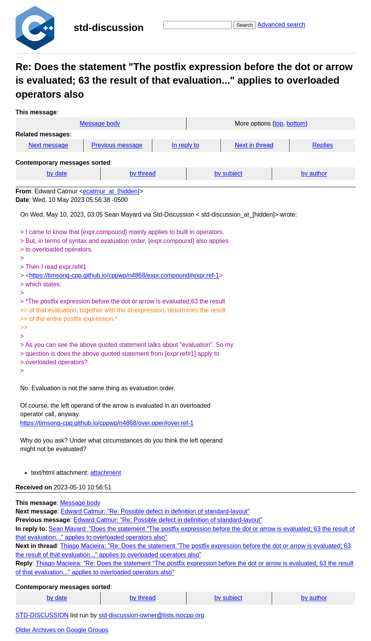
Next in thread (254, 145)
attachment (105, 472)
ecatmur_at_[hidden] (111, 191)
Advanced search (281, 24)
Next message (48, 145)
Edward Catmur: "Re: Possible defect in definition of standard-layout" (155, 511)
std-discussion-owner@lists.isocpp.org (151, 615)
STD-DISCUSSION (42, 615)
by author (314, 173)
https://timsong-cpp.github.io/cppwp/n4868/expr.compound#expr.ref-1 (124, 275)
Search (244, 25)
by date (57, 173)
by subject (228, 173)
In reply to (185, 145)
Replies (322, 145)
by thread (143, 173)
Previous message (117, 145)
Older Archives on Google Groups (62, 630)
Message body (99, 123)
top (278, 123)
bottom (295, 123)
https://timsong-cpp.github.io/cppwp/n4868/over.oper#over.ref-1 (106, 423)
